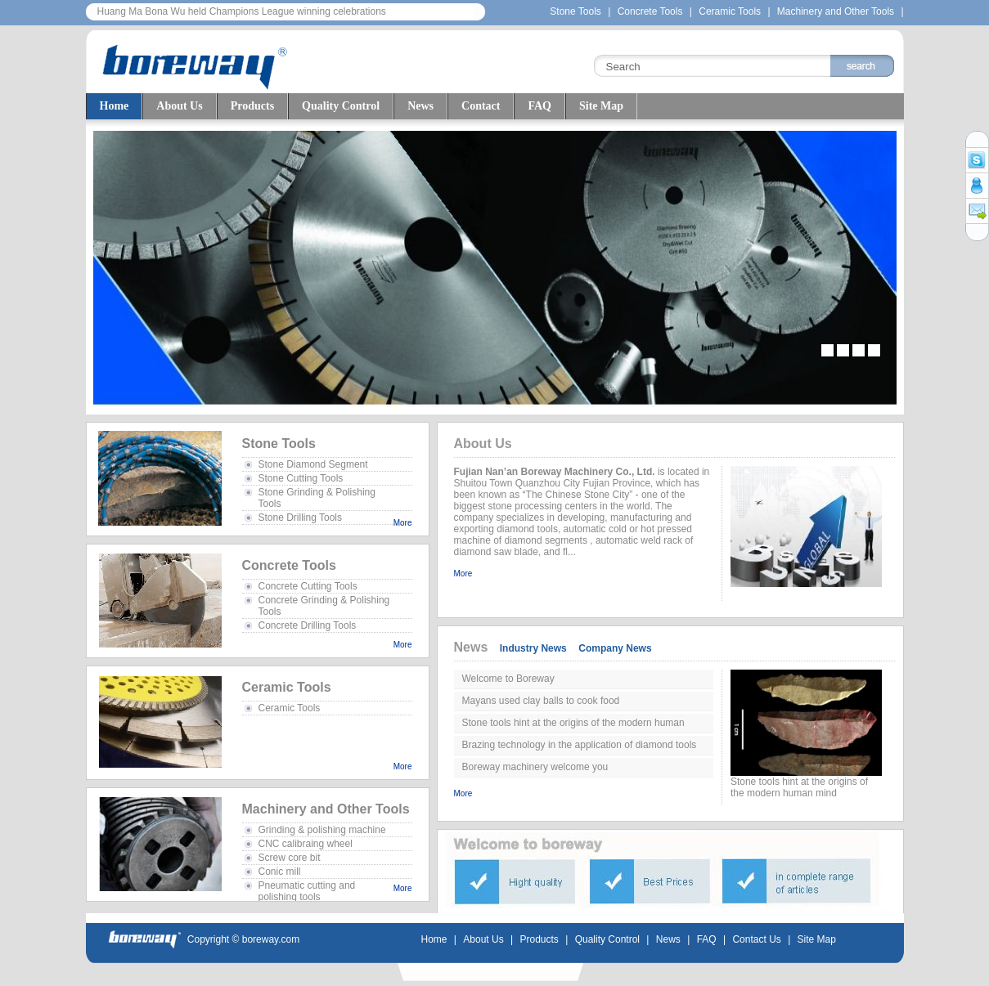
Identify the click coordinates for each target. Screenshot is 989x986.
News (420, 106)
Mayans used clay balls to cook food (541, 700)
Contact (480, 106)
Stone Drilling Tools (300, 517)
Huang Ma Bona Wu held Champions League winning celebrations (241, 11)
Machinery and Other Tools (835, 11)
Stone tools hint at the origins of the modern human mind (573, 725)
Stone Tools (575, 11)
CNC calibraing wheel (305, 843)
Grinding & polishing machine (322, 830)
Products (252, 106)
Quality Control (341, 106)
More (402, 522)
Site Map (601, 106)
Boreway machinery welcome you (535, 767)
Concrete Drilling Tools (307, 625)
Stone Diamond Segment (313, 464)
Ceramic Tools (731, 11)
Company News (614, 648)
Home (114, 106)
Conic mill (279, 871)
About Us (179, 106)
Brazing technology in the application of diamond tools (579, 745)
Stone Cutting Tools (301, 478)
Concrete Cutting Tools (307, 586)
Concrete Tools (650, 11)
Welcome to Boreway (508, 678)
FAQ (539, 106)
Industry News (533, 648)
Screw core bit (289, 857)
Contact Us (756, 939)
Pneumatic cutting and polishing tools (307, 891)
